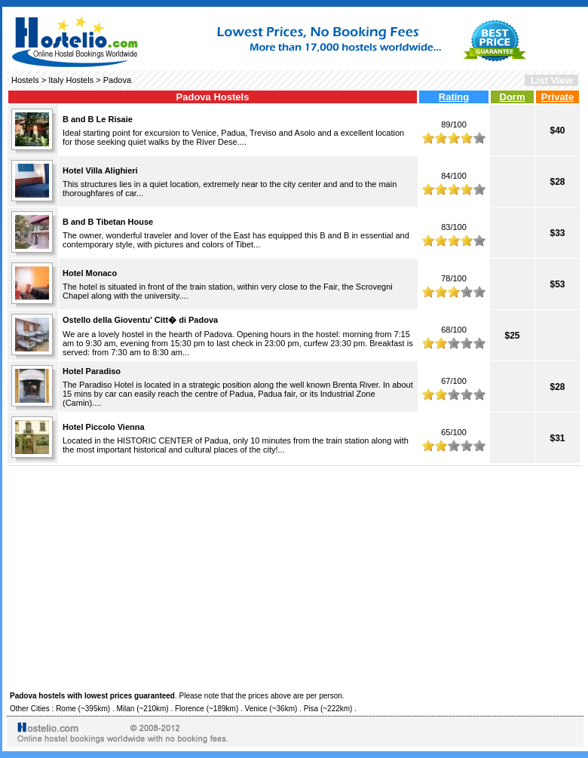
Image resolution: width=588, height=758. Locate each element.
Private (557, 97)
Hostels (25, 79)
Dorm (512, 97)
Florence (189, 708)
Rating (454, 97)
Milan (125, 708)
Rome (66, 708)
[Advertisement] (295, 576)
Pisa (311, 708)
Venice (256, 708)
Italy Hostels (70, 79)
